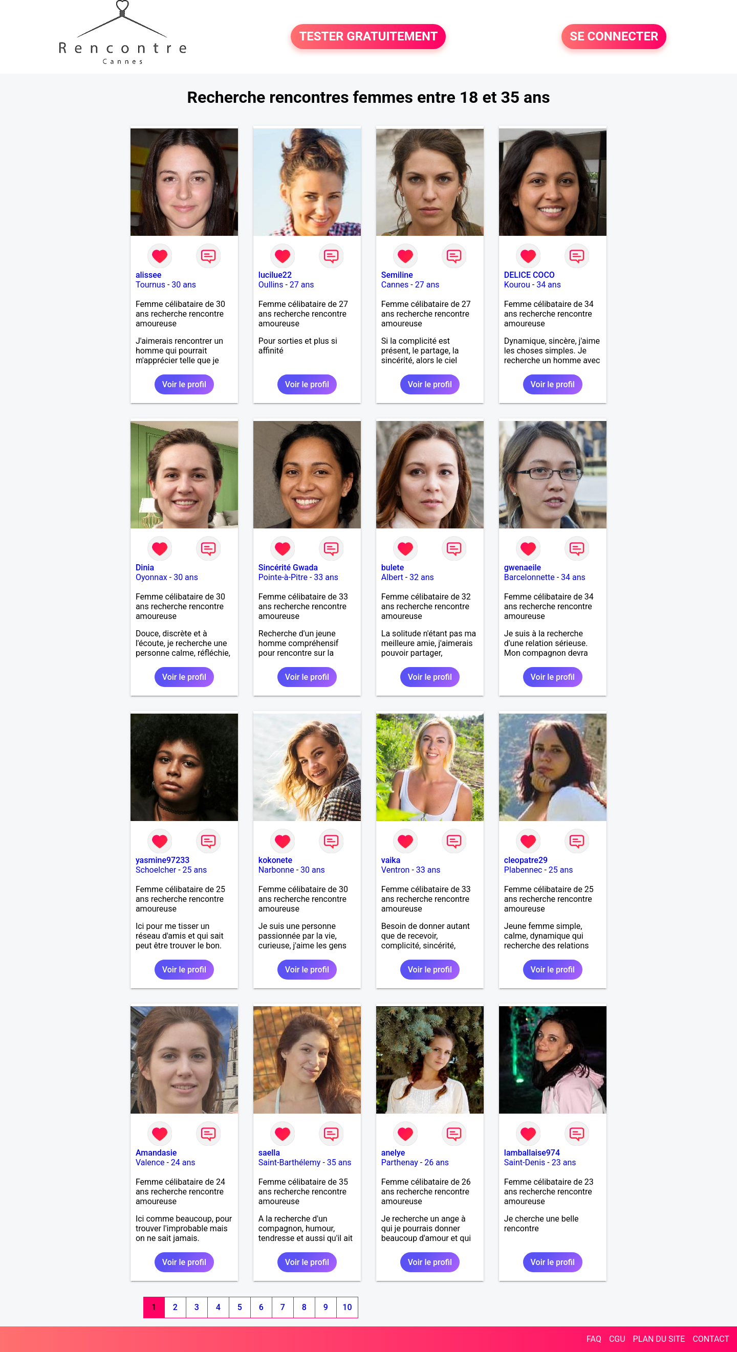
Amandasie (156, 1153)
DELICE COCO (529, 275)
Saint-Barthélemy (289, 1162)
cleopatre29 (526, 860)
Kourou (517, 285)
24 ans (183, 1162)
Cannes (395, 285)
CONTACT (710, 1339)
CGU (617, 1339)
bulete (392, 567)
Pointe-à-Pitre (283, 577)
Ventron (395, 870)
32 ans (421, 577)
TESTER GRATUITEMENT (368, 37)
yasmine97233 (163, 860)
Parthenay (399, 1162)
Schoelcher (156, 870)
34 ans (548, 285)
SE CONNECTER (614, 37)
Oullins (271, 285)
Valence (150, 1162)
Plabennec (523, 870)
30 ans (183, 285)
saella (269, 1153)
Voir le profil (184, 384)
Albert (392, 577)
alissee (148, 275)
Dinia (145, 567)
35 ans (339, 1162)
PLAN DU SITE (659, 1339)
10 (347, 1307)
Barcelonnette (529, 577)
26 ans (436, 1162)
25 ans (195, 870)
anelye (393, 1153)
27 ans (302, 285)
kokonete (275, 860)
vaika (391, 860)
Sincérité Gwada (288, 567)
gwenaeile (522, 567)
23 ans (564, 1162)
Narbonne (276, 870)
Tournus (150, 285)
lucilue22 (275, 275)
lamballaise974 (532, 1153)
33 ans (326, 577)
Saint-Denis (525, 1162)
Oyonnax (151, 577)
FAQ (594, 1339)
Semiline (397, 275)
